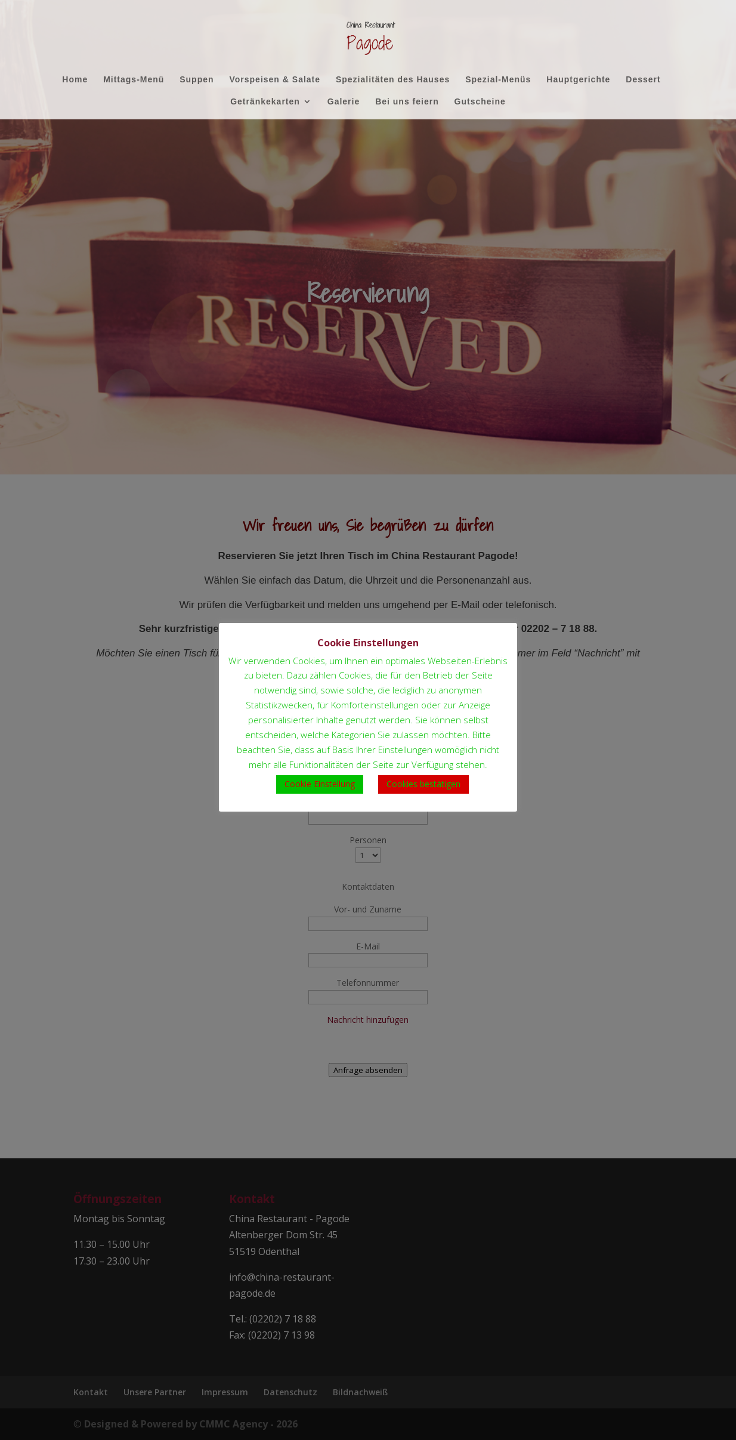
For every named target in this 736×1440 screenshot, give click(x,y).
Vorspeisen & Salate (274, 79)
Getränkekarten (265, 101)
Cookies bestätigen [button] (423, 784)
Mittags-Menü (133, 79)
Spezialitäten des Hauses (393, 79)
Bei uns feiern (407, 101)
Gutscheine (480, 101)
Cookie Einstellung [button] (319, 784)
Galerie (343, 101)
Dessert (643, 79)
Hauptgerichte (578, 79)
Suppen (197, 79)
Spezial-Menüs (498, 79)
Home (75, 79)
